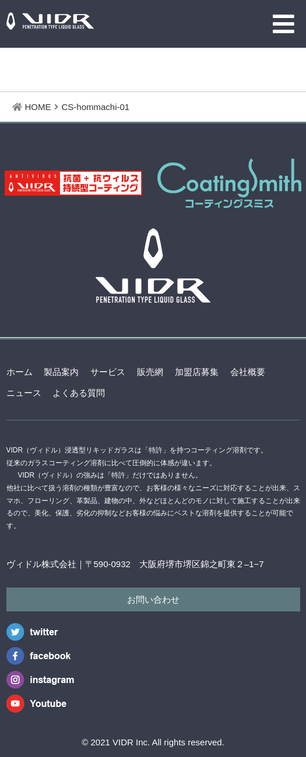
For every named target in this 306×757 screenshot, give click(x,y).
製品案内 (61, 372)
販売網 (150, 372)
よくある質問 (78, 393)
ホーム (19, 372)
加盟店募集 (197, 372)
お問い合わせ (153, 599)
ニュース (23, 393)
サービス (107, 372)
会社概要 (247, 372)
